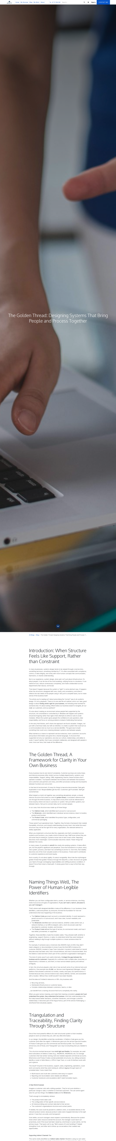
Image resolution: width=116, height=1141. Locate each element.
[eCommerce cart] (88, 2)
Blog (37, 635)
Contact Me (103, 2)
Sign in (93, 2)
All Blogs (31, 635)
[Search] (84, 2)
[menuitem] (17, 2)
